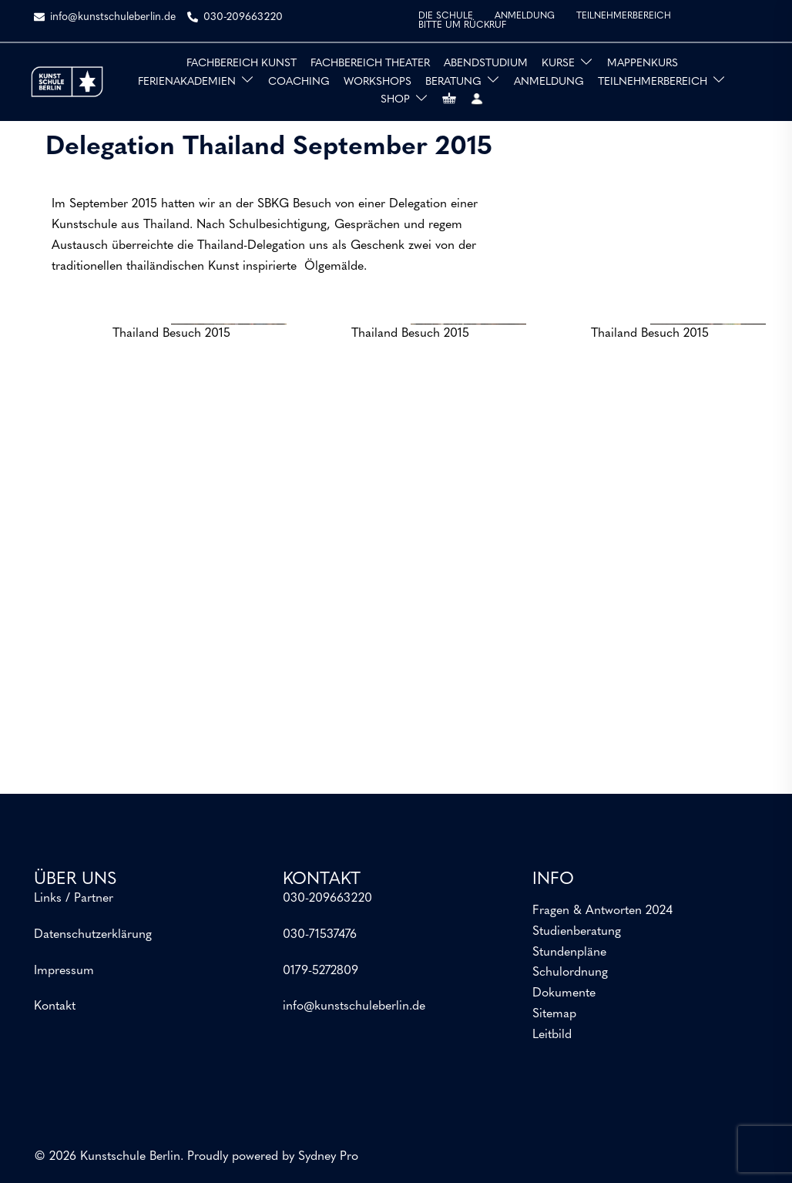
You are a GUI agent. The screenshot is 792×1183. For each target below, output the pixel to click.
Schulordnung (570, 972)
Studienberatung (576, 932)
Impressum (64, 971)
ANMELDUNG (525, 16)
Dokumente (564, 993)
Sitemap (554, 1014)
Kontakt (55, 1006)
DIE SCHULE (445, 16)
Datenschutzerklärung (93, 935)
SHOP (395, 100)
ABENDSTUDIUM (486, 63)
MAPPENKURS (642, 63)
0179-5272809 (320, 971)
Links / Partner (73, 898)
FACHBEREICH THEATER (370, 63)
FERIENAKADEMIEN (187, 82)
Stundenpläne (569, 952)
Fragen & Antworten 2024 (602, 911)
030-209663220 (327, 898)
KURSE (558, 63)
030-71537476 (320, 935)
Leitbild (552, 1035)
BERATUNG (453, 82)
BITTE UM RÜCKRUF (462, 25)
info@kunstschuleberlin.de (354, 1006)
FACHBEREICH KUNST (241, 63)
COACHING (299, 82)
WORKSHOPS (377, 82)
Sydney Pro (328, 1157)
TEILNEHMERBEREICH (623, 16)
